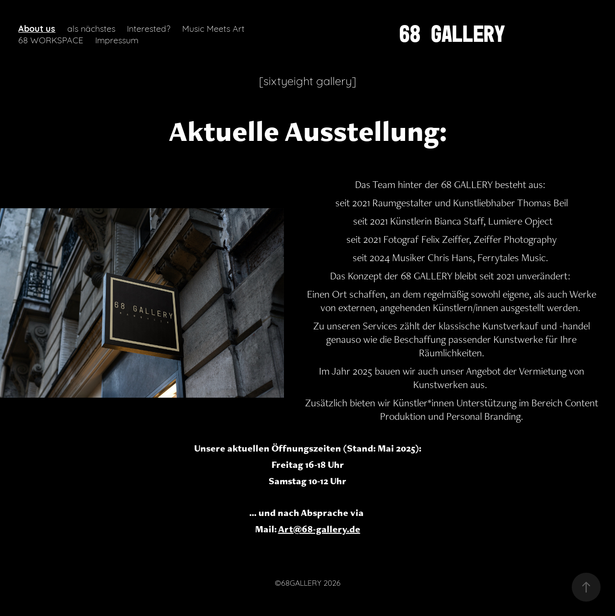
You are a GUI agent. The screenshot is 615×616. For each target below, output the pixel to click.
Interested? (148, 28)
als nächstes (91, 28)
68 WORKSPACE (50, 39)
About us (36, 28)
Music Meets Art (213, 28)
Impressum (116, 39)
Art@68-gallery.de (319, 529)
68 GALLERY (452, 33)
